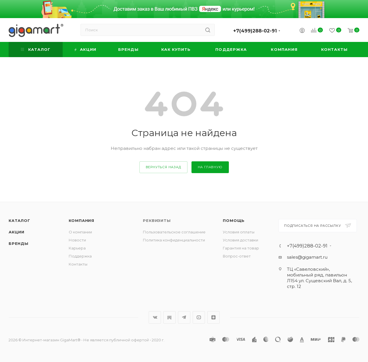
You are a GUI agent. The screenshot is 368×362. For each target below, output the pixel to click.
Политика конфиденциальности (174, 240)
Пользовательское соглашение (174, 232)
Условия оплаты (238, 232)
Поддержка (80, 256)
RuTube (169, 317)
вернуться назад (163, 167)
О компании (80, 232)
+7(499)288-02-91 (255, 31)
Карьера (77, 248)
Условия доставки (240, 240)
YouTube (199, 317)
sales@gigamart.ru (307, 257)
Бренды (18, 243)
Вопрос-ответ (237, 256)
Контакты (78, 264)
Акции (16, 232)
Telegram (184, 317)
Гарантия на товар (241, 248)
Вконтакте (155, 317)
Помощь (234, 220)
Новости (77, 240)
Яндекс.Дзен (213, 317)
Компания (81, 220)
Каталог (19, 220)
